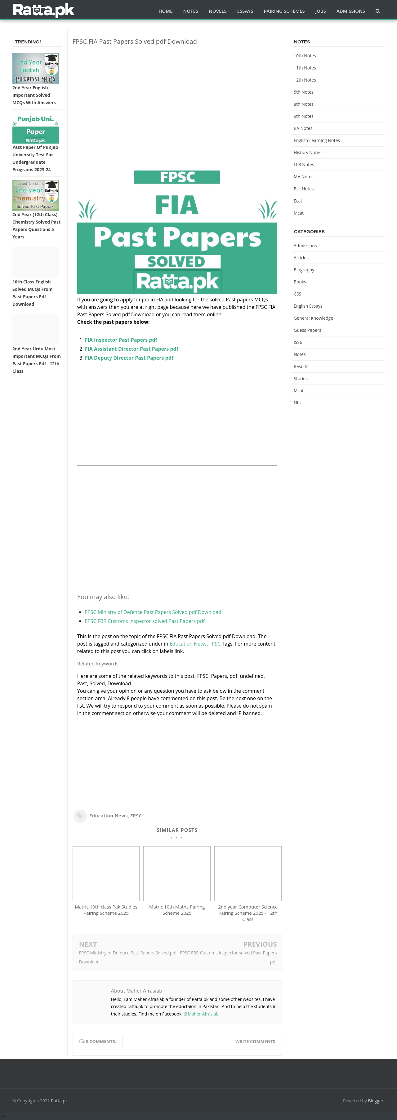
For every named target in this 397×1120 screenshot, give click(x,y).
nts (297, 403)
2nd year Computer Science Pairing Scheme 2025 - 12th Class (248, 913)
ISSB (298, 342)
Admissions (305, 245)
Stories (301, 378)
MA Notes (304, 177)
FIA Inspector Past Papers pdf (121, 339)
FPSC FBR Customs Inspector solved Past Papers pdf (145, 621)
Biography (304, 270)
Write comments (255, 1041)
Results (301, 366)
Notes (300, 354)
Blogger (376, 1101)
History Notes (307, 152)
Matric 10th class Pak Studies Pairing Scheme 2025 (106, 910)
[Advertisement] (177, 93)
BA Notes (303, 128)
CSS (297, 294)
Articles (301, 257)
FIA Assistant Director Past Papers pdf (131, 348)
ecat (298, 201)
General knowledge (313, 318)
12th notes (305, 80)
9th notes (304, 116)
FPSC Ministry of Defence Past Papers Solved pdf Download (153, 612)
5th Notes (304, 92)
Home (165, 11)
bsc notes (304, 189)
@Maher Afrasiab (201, 1014)
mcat (299, 213)
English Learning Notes (317, 140)
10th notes (305, 56)
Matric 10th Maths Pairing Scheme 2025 (177, 910)
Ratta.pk (59, 1101)
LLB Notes (304, 164)
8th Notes (304, 104)
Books (300, 282)
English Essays (308, 306)
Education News (188, 643)
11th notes (305, 68)
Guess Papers (307, 330)
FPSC (215, 643)
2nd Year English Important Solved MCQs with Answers (34, 95)
